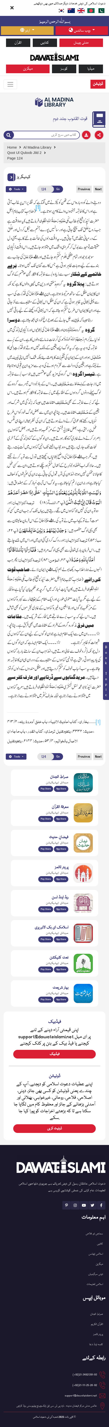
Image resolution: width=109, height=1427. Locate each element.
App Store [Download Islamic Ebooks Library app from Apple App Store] (61, 939)
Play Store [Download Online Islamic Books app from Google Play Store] (46, 939)
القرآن (18, 43)
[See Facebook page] (101, 1205)
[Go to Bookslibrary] (55, 102)
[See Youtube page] (84, 1205)
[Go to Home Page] (54, 55)
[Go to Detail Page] (53, 153)
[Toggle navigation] (10, 84)
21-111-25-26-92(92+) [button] (84, 1385)
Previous (84, 189)
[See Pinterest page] (66, 1205)
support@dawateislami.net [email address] (81, 1396)
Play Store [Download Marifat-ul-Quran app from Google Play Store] (46, 819)
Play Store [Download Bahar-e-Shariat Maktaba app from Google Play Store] (46, 999)
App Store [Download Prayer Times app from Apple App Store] (61, 879)
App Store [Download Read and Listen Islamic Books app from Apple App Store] (61, 909)
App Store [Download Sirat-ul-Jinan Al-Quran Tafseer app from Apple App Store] (61, 788)
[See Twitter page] (92, 1205)
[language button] (27, 30)
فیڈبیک (54, 1054)
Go (58, 189)
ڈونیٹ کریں (54, 1128)
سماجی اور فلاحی (94, 1234)
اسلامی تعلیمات (95, 1284)
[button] (11, 177)
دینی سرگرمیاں (95, 1274)
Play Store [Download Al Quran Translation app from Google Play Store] (46, 788)
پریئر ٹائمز (98, 1334)
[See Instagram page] (75, 1205)
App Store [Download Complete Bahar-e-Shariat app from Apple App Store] (61, 999)
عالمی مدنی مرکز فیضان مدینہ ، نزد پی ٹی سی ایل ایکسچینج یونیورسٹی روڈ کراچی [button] (56, 1406)
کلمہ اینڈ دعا (96, 1344)
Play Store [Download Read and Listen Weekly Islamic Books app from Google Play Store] (46, 909)
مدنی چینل (81, 43)
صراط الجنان (96, 1314)
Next (98, 189)
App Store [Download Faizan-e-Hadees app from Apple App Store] (61, 849)
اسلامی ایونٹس (96, 1254)
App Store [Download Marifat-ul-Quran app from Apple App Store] (61, 819)
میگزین (28, 69)
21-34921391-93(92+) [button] (85, 1375)
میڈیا (90, 69)
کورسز (64, 69)
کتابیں (44, 43)
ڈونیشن (98, 84)
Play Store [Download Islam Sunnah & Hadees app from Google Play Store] (46, 849)
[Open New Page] (45, 189)
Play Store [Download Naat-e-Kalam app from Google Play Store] (46, 969)
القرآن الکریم (97, 1324)
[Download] (86, 135)
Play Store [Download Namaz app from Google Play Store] (46, 879)
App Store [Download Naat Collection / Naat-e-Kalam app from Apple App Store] (61, 969)
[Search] (9, 135)
